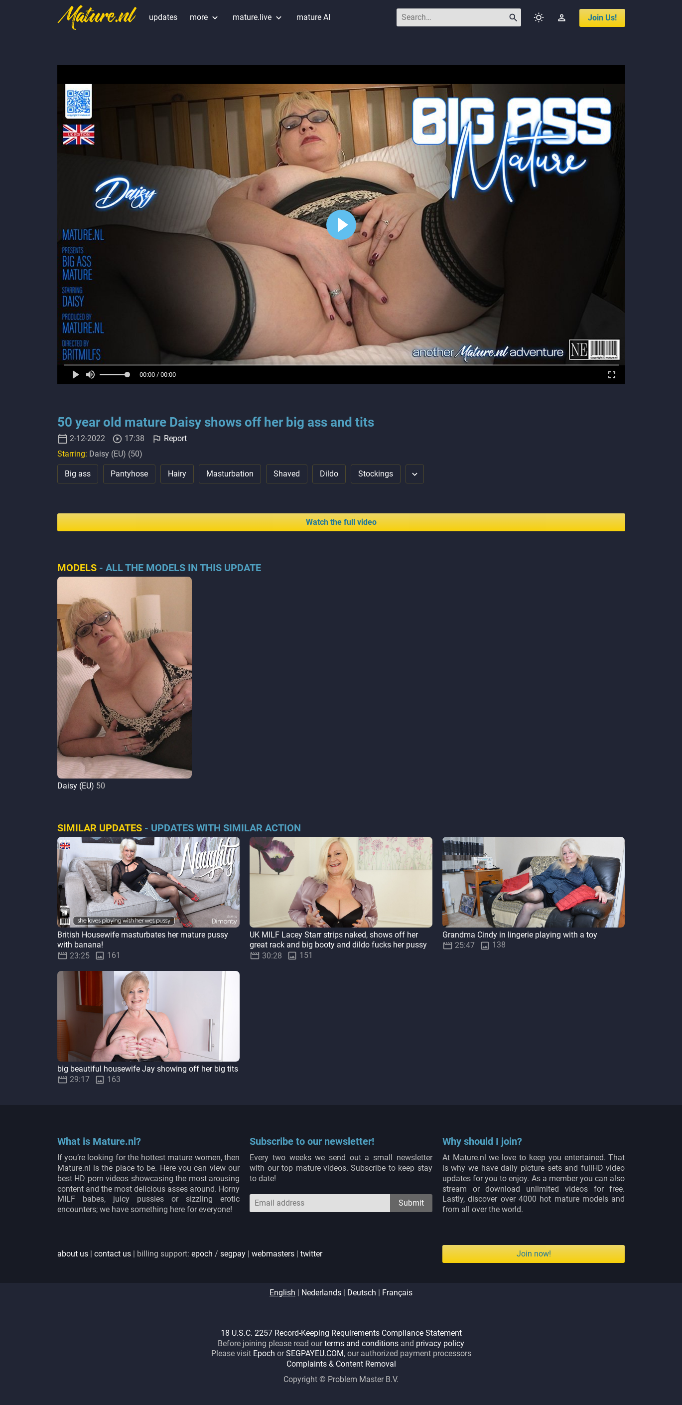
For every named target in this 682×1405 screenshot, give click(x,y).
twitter (311, 1253)
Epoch (264, 1353)
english (282, 1292)
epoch (202, 1253)
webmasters (273, 1253)
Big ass (78, 473)
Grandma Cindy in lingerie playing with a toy (519, 934)
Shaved (286, 473)
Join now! (534, 1253)
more (205, 17)
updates (163, 17)
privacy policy (440, 1343)
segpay (233, 1253)
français (397, 1292)
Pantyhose (129, 473)
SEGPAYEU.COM (315, 1353)
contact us (112, 1253)
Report (175, 438)
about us (72, 1253)
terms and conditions (361, 1343)
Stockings (375, 473)
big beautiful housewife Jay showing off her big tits (147, 1069)
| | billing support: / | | (189, 1253)
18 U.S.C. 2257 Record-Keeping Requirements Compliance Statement (341, 1333)
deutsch (361, 1292)
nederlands (321, 1292)
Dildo (329, 473)
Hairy (177, 473)
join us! (602, 17)
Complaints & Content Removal (341, 1364)
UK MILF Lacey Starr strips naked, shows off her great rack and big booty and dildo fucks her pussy (338, 940)
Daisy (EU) (75, 785)
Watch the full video (341, 522)
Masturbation (230, 473)
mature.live (258, 17)
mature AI (313, 17)
